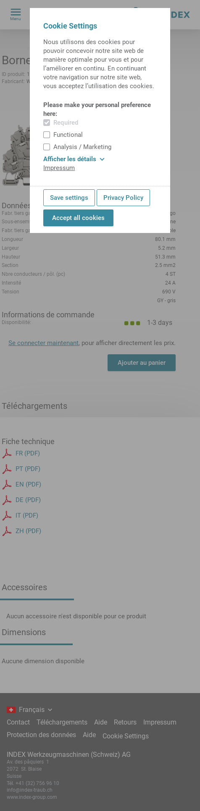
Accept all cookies (78, 218)
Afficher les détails (74, 159)
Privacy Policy (123, 197)
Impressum (59, 168)
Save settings (69, 197)
